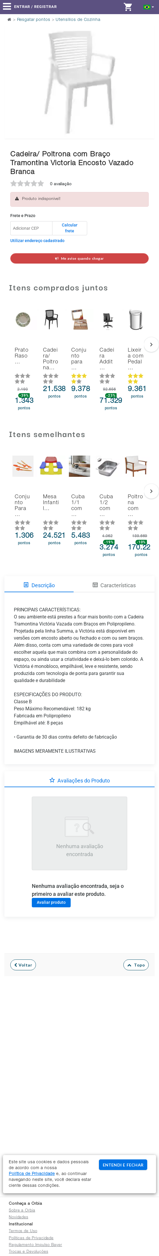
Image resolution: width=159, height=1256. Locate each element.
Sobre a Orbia (22, 1211)
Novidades (18, 1217)
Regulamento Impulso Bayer (35, 1245)
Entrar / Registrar (35, 6)
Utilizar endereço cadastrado (37, 240)
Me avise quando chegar (79, 258)
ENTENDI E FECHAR (123, 1164)
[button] (149, 6)
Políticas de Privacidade (31, 1238)
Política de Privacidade (32, 1174)
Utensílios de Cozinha (78, 20)
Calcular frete (69, 228)
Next (146, 67)
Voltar (23, 964)
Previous (12, 67)
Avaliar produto (51, 902)
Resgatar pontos (33, 20)
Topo (136, 964)
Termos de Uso (23, 1231)
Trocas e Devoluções (28, 1252)
